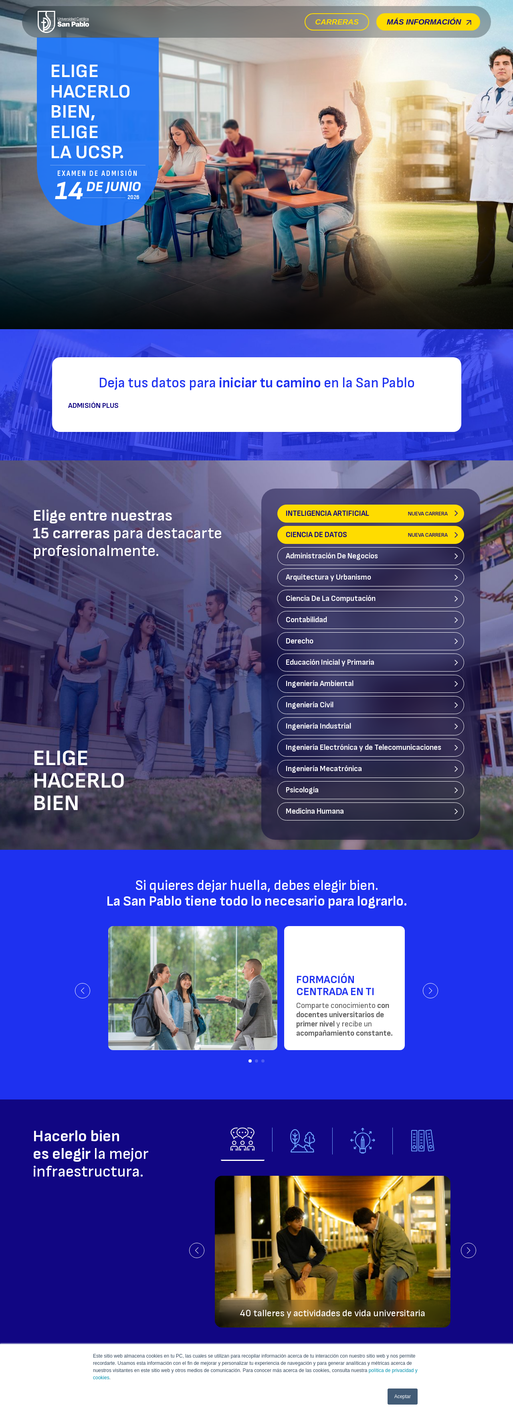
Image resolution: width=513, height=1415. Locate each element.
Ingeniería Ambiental (319, 683)
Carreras (337, 22)
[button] (82, 990)
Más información (429, 22)
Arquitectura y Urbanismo (328, 577)
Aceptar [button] (402, 1396)
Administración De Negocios (332, 556)
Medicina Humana (315, 811)
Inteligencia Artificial (367, 513)
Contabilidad (306, 620)
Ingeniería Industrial (318, 726)
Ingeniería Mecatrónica (324, 769)
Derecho (299, 641)
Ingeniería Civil (309, 705)
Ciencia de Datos (367, 535)
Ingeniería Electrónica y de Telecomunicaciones (363, 747)
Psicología (302, 790)
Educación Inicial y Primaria (330, 662)
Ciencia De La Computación (331, 598)
